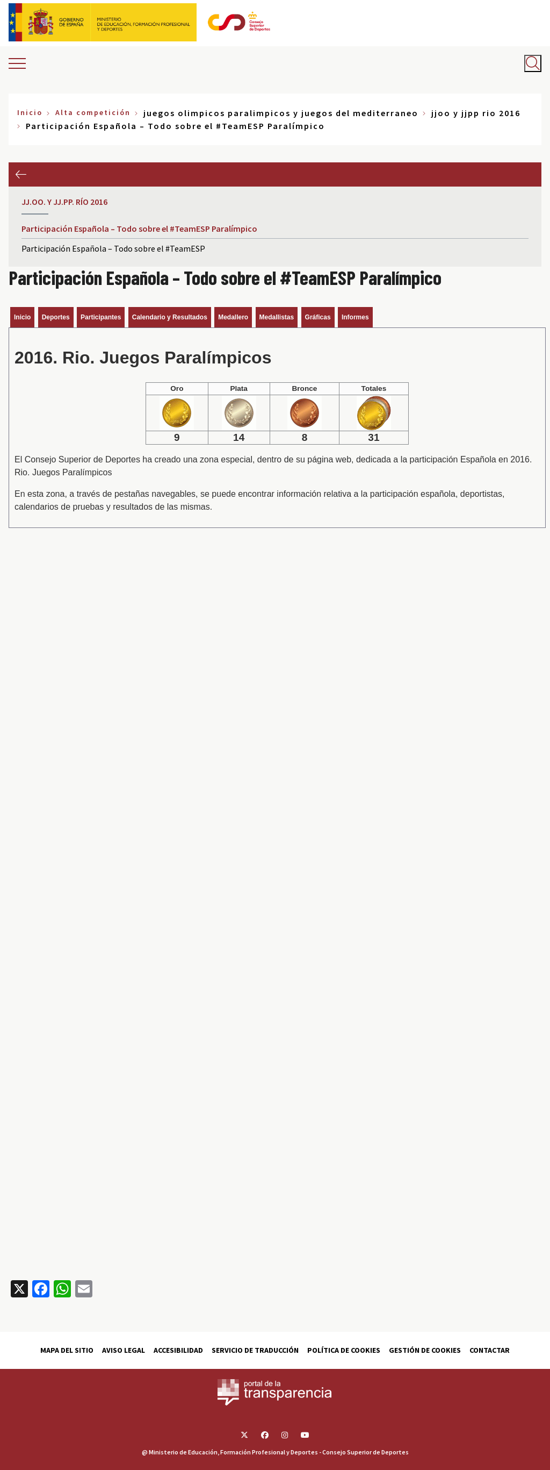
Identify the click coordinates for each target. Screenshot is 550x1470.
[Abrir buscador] (532, 63)
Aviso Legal (123, 1350)
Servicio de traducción (255, 1350)
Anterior (21, 174)
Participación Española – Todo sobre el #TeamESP (113, 248)
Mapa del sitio (66, 1350)
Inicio (29, 112)
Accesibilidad (178, 1350)
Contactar (489, 1350)
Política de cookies (343, 1350)
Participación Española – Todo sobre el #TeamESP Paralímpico (139, 228)
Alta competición (93, 112)
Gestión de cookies (425, 1350)
